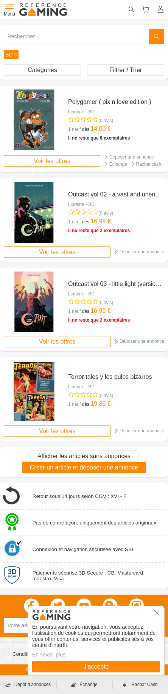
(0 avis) (105, 120)
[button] (11, 54)
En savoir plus (48, 655)
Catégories (42, 70)
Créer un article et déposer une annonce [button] (84, 467)
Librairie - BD (81, 112)
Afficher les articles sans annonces (84, 456)
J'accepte (96, 666)
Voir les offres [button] (52, 161)
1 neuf (74, 129)
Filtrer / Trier (125, 70)
